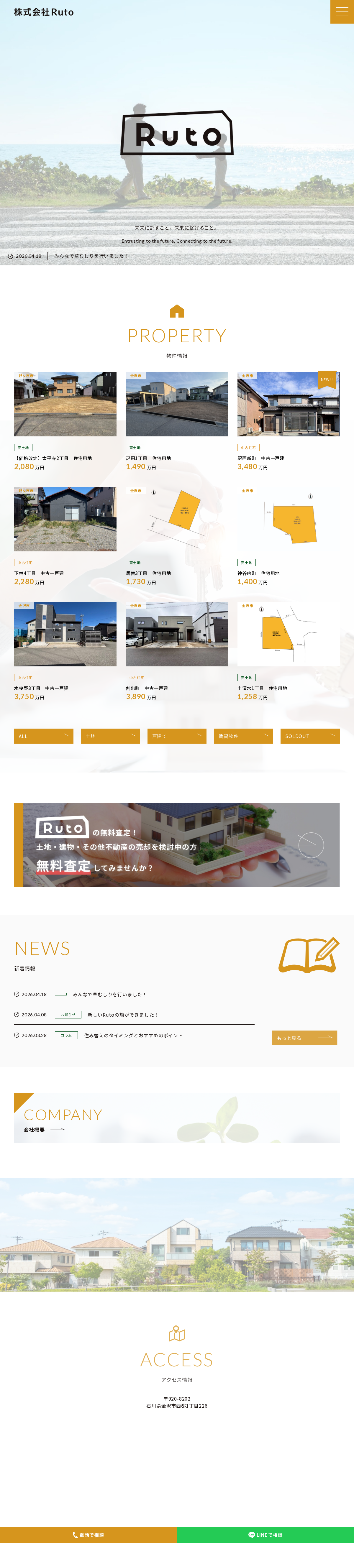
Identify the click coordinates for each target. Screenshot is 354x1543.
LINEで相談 (265, 1534)
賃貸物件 (228, 736)
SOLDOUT (297, 736)
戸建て (159, 736)
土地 (91, 736)
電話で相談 (88, 1534)
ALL (23, 736)
